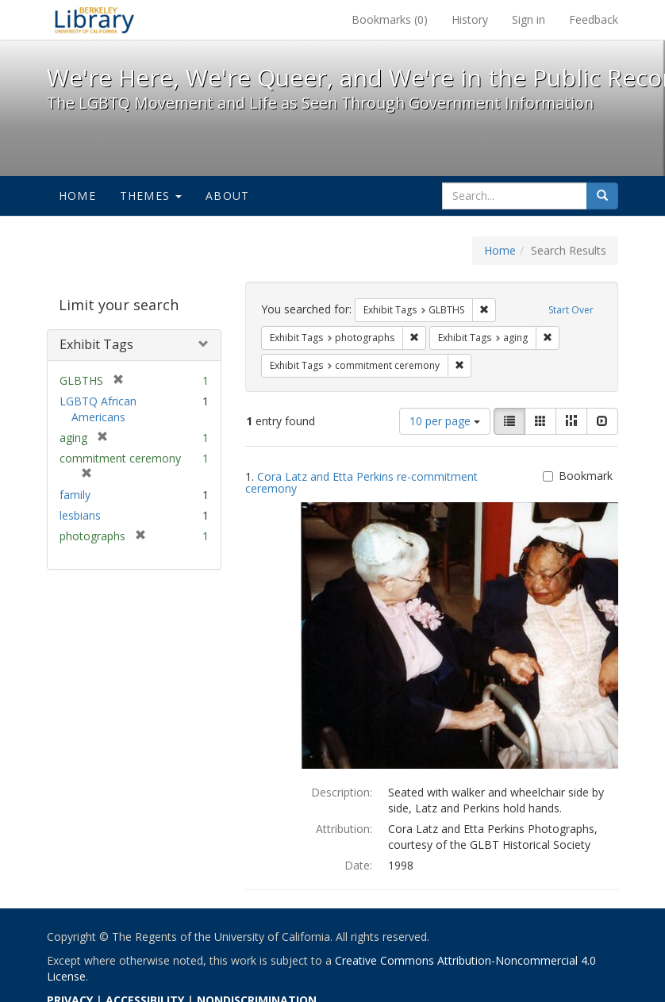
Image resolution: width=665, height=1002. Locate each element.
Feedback (593, 19)
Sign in (528, 19)
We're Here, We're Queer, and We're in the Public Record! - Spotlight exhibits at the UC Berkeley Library (94, 20)
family (75, 494)
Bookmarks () (390, 19)
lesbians (80, 515)
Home (77, 195)
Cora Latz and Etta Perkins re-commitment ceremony (361, 482)
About (227, 195)
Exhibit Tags (96, 344)
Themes (151, 195)
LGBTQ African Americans (98, 409)
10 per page (444, 420)
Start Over (571, 310)
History (470, 19)
